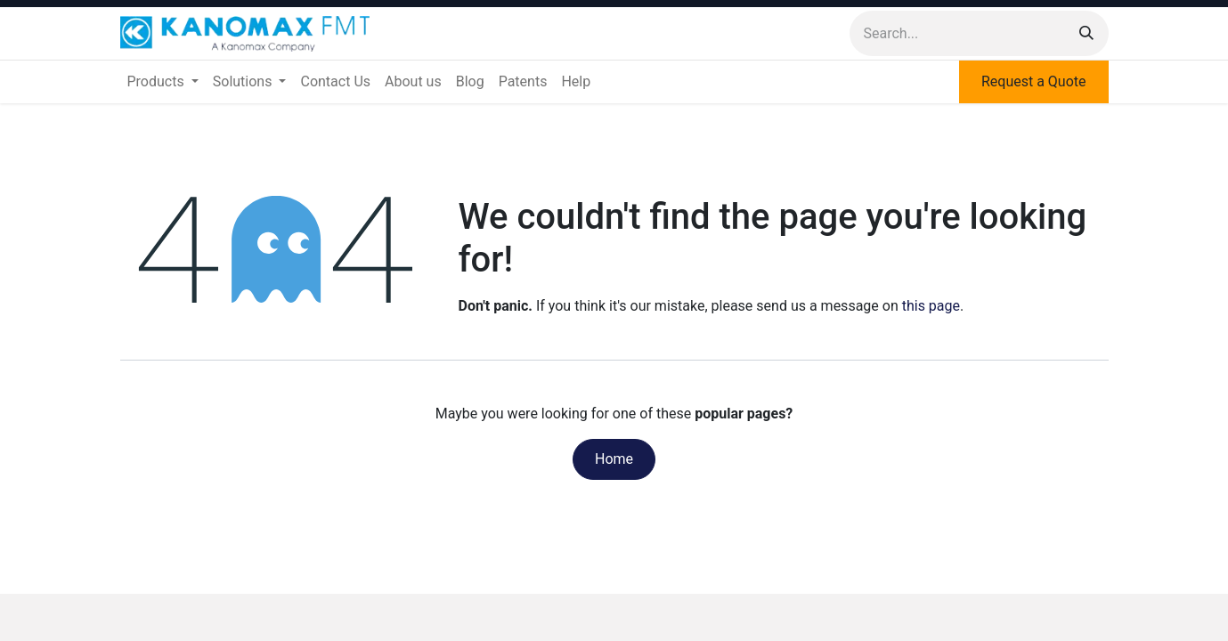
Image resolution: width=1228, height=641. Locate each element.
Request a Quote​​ (1033, 81)
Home (614, 458)
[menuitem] (163, 82)
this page (931, 305)
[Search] (1086, 33)
